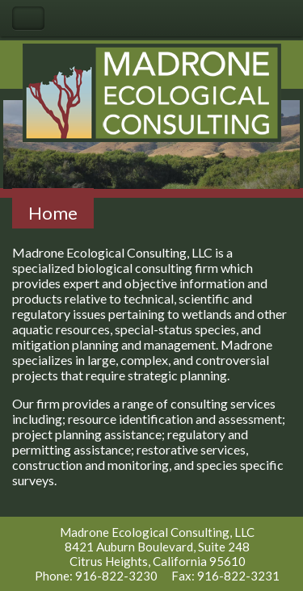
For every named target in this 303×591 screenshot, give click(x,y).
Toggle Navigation (28, 18)
